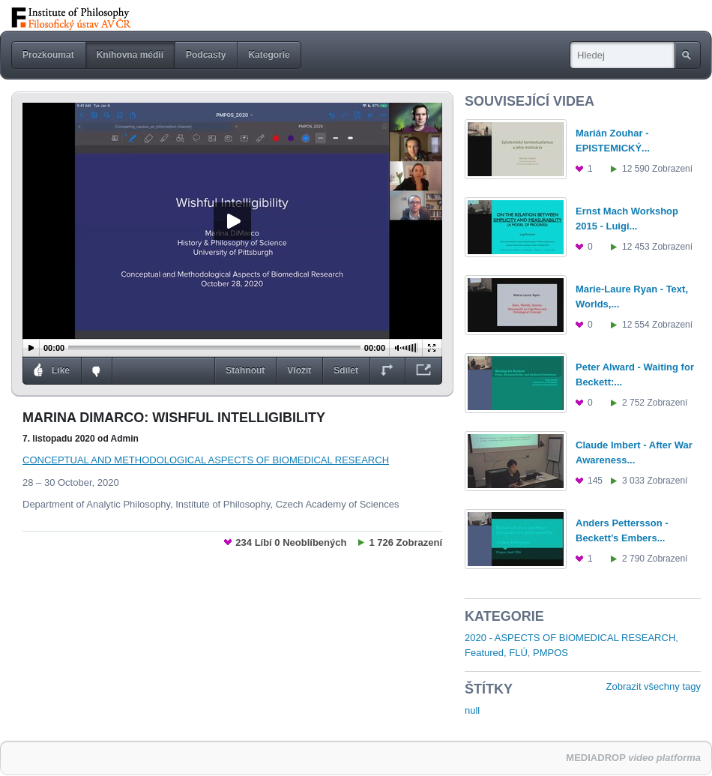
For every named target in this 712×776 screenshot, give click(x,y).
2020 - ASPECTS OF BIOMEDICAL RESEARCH (570, 637)
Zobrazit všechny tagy (653, 686)
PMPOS (550, 652)
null (472, 710)
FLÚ (518, 652)
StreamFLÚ (91, 17)
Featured (484, 652)
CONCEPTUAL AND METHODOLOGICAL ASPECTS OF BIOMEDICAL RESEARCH (205, 460)
